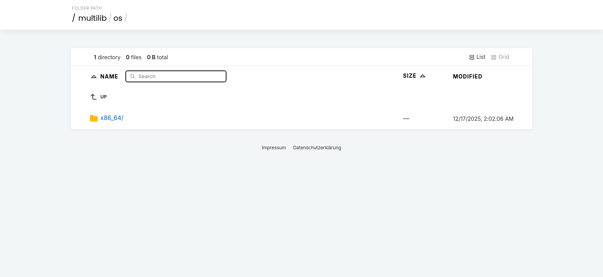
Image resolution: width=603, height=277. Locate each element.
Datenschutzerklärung (317, 147)
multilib (92, 18)
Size (415, 75)
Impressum (274, 147)
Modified (468, 76)
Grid (500, 56)
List (477, 56)
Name (110, 76)
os (117, 18)
